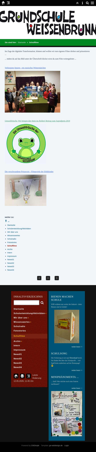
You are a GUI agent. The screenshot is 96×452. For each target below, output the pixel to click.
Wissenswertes (13, 235)
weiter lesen (76, 388)
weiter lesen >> (77, 370)
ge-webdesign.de (56, 445)
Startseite (22, 42)
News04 (10, 270)
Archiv (9, 249)
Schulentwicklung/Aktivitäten (19, 229)
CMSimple (35, 445)
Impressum (11, 256)
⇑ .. (7, 220)
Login (66, 445)
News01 (10, 259)
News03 (10, 266)
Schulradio (11, 239)
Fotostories (11, 242)
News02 (10, 263)
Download (73, 358)
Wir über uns (12, 232)
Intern (9, 253)
